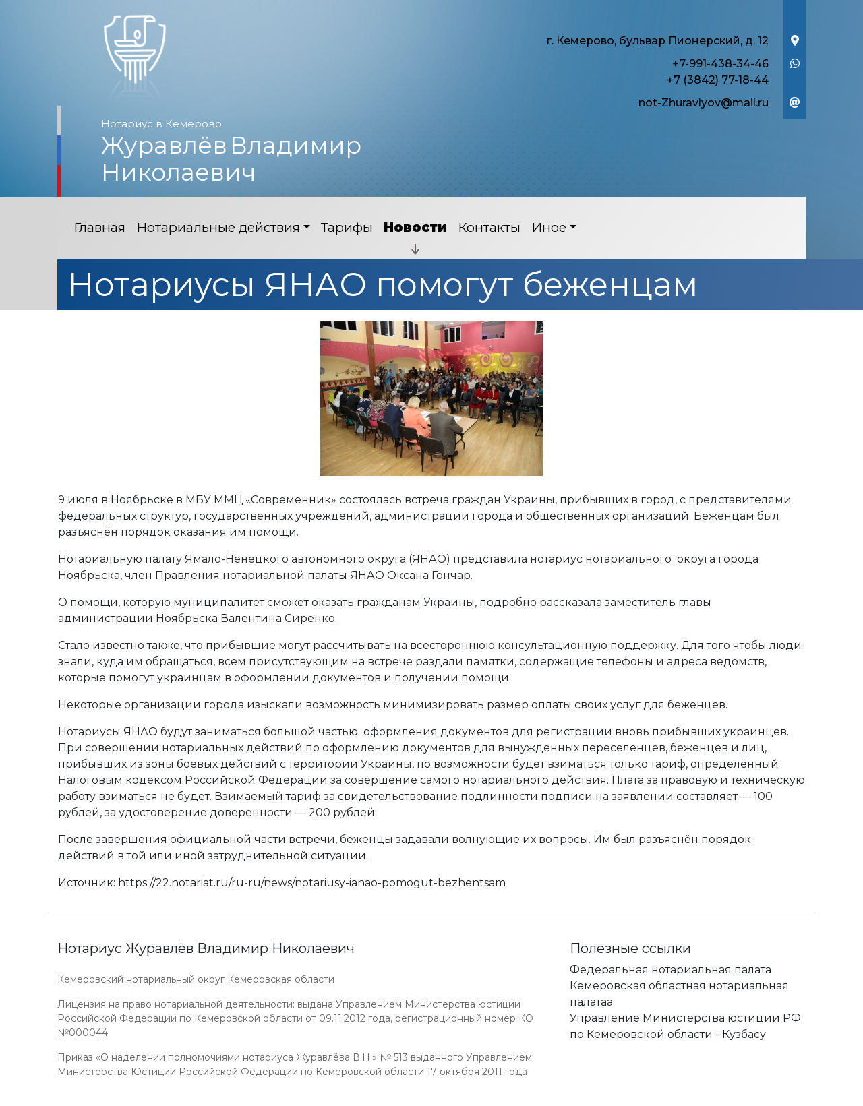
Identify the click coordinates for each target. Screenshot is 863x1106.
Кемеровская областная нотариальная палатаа (679, 993)
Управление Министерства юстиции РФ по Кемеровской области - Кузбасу (685, 1026)
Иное (548, 227)
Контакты (489, 227)
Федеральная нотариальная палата (670, 969)
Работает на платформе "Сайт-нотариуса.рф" (700, 1098)
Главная (99, 227)
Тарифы (347, 227)
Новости (415, 227)
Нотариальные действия (218, 227)
